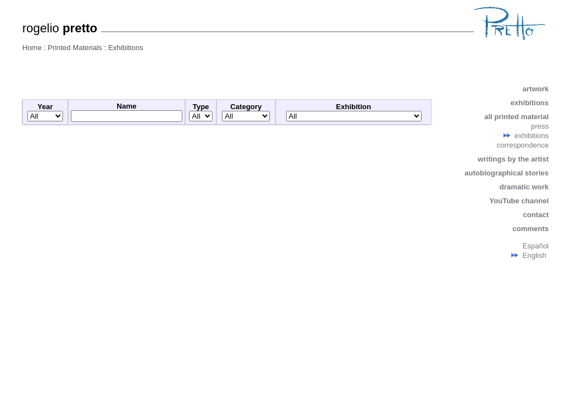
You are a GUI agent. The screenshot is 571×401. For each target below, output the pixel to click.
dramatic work (524, 187)
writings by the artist (513, 159)
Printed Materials (75, 47)
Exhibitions (125, 47)
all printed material (516, 117)
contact (536, 215)
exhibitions (529, 103)
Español (535, 246)
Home (32, 47)
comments (530, 228)
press (540, 126)
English (534, 255)
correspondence (523, 145)
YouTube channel (519, 201)
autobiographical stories (506, 173)
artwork (535, 89)
